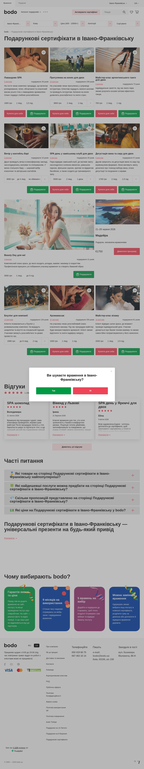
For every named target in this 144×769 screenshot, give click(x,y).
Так (53, 391)
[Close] (111, 371)
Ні (90, 391)
